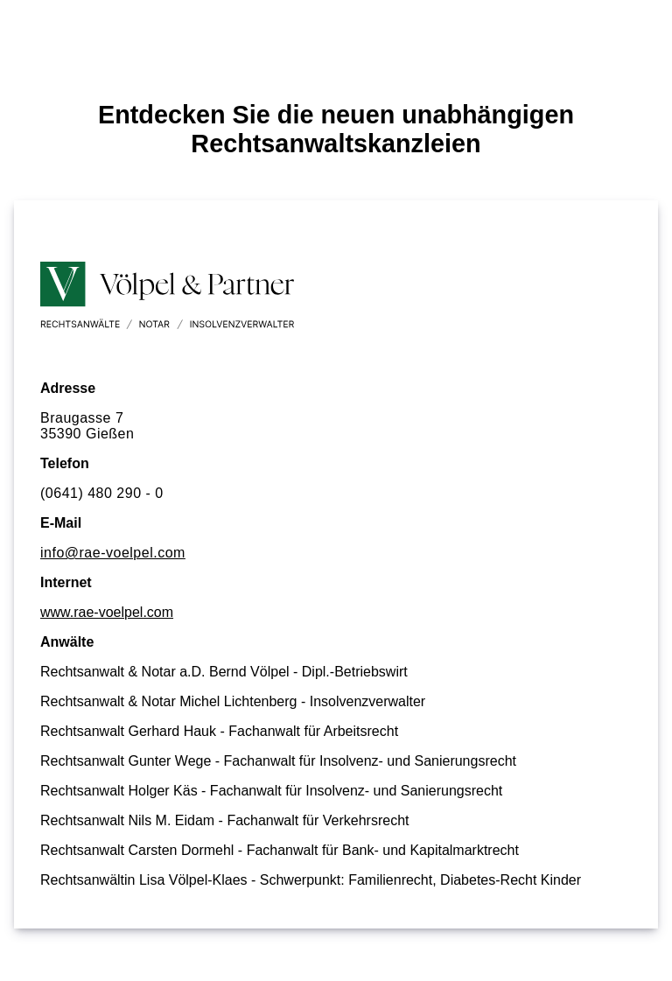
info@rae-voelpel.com (113, 552)
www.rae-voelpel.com (106, 612)
